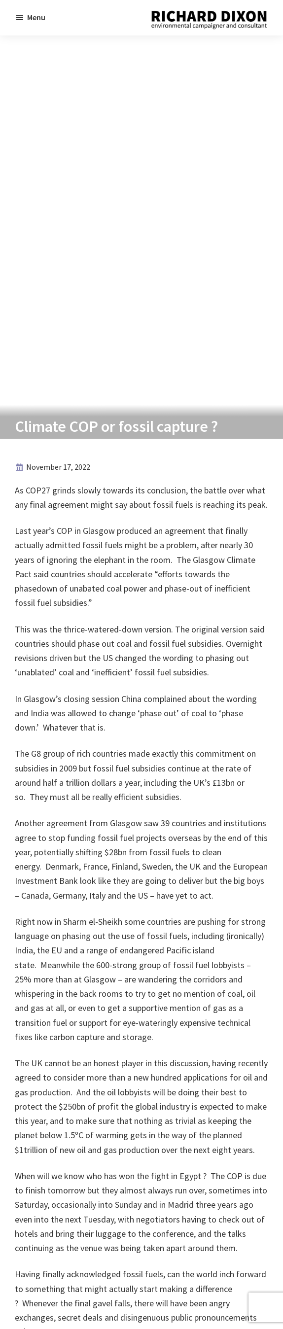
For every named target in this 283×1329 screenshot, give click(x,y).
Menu (36, 17)
